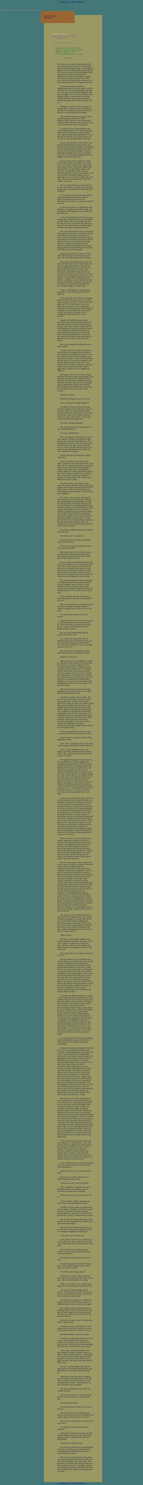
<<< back (72, 2)
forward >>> (80, 2)
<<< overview (63, 2)
